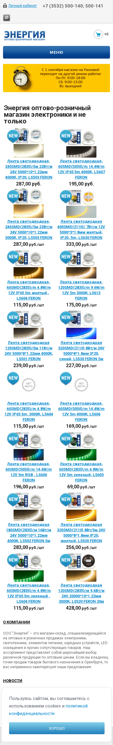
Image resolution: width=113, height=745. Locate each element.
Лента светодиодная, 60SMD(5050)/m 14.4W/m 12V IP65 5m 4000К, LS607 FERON (81, 169)
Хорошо (57, 728)
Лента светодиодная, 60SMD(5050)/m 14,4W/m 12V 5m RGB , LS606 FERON (28, 472)
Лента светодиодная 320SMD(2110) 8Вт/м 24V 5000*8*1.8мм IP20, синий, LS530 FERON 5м (81, 350)
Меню (56, 52)
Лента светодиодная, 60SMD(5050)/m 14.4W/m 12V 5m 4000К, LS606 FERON (81, 411)
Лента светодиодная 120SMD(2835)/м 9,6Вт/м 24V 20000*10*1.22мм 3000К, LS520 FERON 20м (81, 593)
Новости (12, 680)
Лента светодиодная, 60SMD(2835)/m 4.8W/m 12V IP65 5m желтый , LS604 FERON (29, 290)
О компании (16, 622)
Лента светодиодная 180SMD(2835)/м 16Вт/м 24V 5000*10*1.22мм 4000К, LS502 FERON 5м (28, 532)
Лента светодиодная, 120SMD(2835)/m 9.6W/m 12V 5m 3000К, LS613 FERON (81, 290)
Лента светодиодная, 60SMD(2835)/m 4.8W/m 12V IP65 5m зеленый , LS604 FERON (29, 593)
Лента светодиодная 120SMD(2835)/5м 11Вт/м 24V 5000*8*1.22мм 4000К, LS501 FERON (29, 350)
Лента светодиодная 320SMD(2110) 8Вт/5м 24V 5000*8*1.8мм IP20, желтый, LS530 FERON (81, 532)
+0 (106, 34)
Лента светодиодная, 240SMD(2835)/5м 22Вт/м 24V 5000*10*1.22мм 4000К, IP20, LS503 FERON (28, 169)
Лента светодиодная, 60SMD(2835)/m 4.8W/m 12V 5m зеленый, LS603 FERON (81, 472)
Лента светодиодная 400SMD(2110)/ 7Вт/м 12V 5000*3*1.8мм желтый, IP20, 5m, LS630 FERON (81, 229)
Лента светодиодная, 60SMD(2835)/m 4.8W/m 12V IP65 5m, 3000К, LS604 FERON (29, 411)
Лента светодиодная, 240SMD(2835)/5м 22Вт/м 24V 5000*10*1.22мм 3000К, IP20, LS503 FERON (28, 229)
